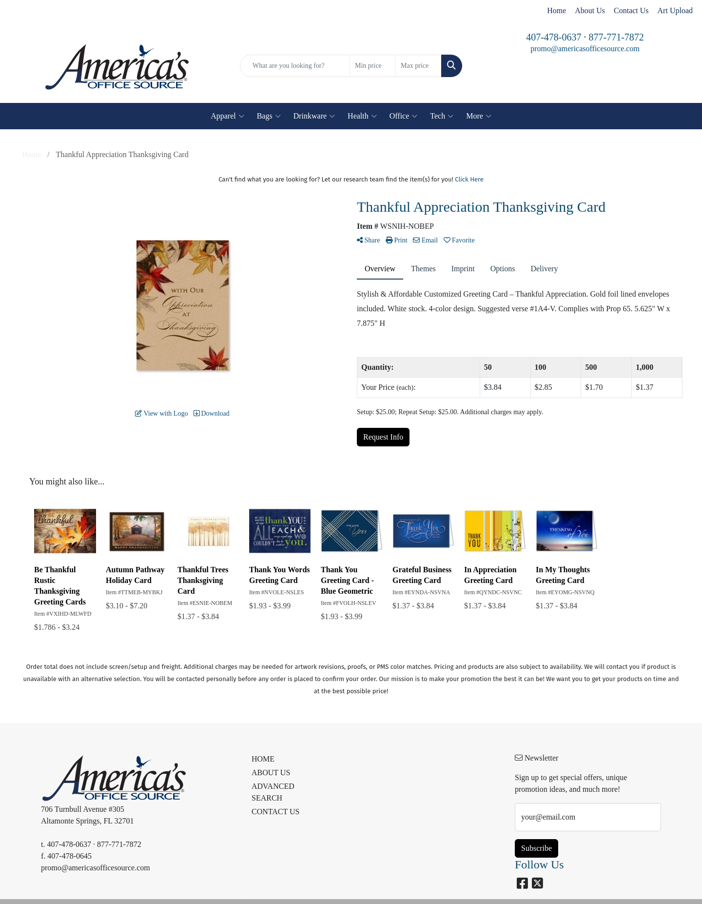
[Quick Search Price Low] (373, 66)
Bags (269, 116)
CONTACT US (275, 811)
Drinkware (314, 116)
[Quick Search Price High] (418, 66)
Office (404, 116)
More (478, 116)
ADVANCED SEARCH (273, 792)
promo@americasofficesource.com (585, 48)
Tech (441, 116)
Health (362, 116)
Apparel (227, 116)
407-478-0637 (553, 37)
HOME (263, 759)
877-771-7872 (616, 37)
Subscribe (536, 848)
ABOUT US (271, 772)
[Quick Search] (295, 66)
